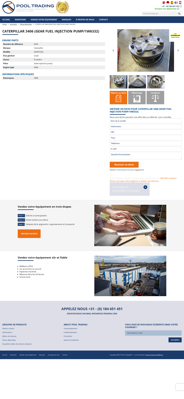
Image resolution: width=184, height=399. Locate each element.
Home (4, 24)
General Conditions (71, 340)
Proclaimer (68, 336)
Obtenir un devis (29, 233)
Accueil (6, 19)
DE (167, 2)
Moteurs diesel (8, 328)
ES (172, 2)
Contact (103, 19)
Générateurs (7, 332)
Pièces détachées (26, 24)
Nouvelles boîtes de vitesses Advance (17, 344)
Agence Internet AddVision (154, 355)
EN (163, 2)
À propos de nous (85, 19)
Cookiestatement (70, 332)
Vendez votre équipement (44, 19)
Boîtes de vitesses (9, 336)
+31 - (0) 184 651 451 (170, 6)
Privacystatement (70, 328)
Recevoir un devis (124, 164)
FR (176, 2)
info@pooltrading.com (104, 313)
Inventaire (20, 19)
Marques (66, 19)
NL (180, 2)
